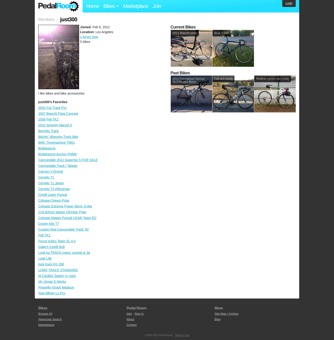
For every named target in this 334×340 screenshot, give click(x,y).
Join (157, 6)
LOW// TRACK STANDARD (58, 270)
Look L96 (45, 258)
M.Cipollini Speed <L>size (57, 276)
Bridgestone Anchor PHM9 (57, 154)
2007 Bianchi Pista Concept (58, 113)
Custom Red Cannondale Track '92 (63, 229)
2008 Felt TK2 (48, 119)
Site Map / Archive (226, 313)
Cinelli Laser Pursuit (52, 195)
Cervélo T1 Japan (51, 183)
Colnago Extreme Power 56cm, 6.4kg (65, 206)
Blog (218, 319)
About (130, 319)
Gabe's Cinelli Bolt (51, 247)
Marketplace (135, 6)
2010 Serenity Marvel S (55, 125)
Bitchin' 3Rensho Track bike (58, 137)
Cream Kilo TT (48, 224)
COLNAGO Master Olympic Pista (62, 212)
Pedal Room (58, 6)
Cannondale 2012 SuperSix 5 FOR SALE (68, 160)
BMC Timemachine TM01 (56, 142)
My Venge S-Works (52, 281)
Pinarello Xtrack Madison (56, 287)
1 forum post (89, 37)
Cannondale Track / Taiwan (57, 166)
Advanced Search (50, 319)
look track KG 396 (51, 264)
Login (289, 3)
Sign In (139, 313)
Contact (131, 325)
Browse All (45, 313)
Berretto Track (48, 131)
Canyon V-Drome (50, 171)
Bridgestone (47, 148)
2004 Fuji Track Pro (52, 108)
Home (92, 6)
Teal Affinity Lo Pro (51, 293)
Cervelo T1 (46, 177)
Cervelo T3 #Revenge (54, 189)
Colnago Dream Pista (53, 200)
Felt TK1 (44, 235)
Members (46, 19)
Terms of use (182, 335)
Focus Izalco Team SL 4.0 (56, 241)
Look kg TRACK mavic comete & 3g (64, 252)
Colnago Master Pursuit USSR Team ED (67, 218)
